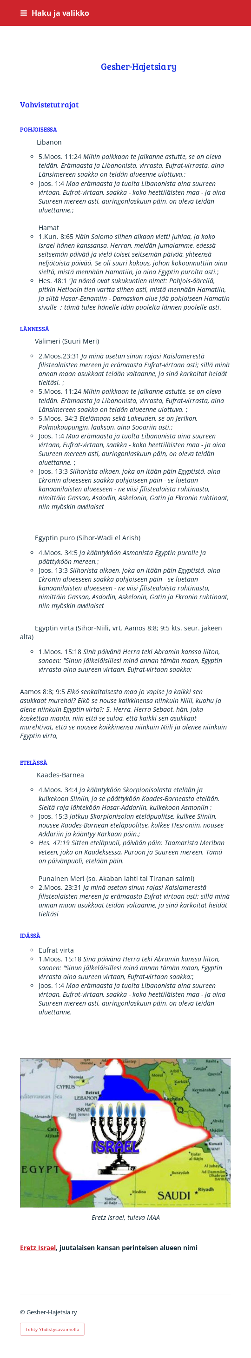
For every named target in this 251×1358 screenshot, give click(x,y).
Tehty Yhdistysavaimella (52, 1329)
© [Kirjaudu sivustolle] (23, 1312)
